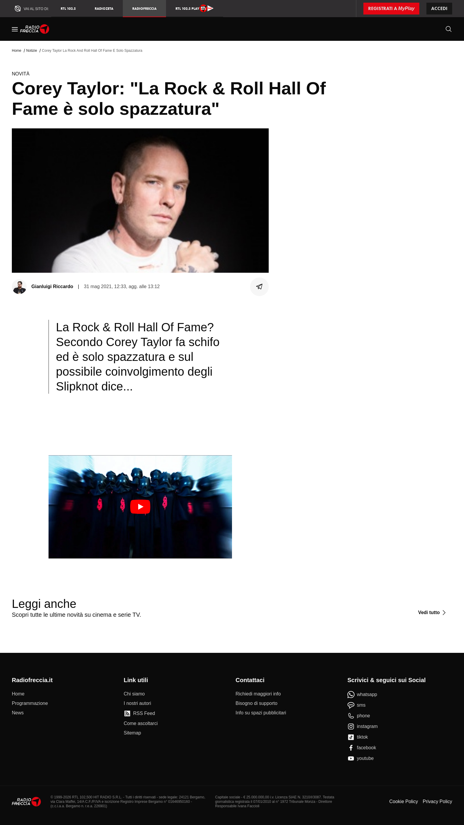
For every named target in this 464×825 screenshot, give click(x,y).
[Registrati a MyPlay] (391, 8)
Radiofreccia (144, 8)
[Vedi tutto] (432, 613)
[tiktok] (357, 737)
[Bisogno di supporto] (256, 703)
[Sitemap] (132, 733)
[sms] (356, 705)
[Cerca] (448, 29)
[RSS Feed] (139, 713)
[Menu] (15, 29)
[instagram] (362, 726)
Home (16, 51)
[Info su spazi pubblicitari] (261, 713)
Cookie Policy (403, 801)
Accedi (439, 8)
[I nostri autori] (137, 703)
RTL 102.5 (68, 8)
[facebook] (361, 747)
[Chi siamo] (134, 694)
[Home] (34, 29)
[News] (18, 713)
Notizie (31, 51)
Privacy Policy (437, 801)
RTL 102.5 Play (194, 8)
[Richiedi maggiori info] (258, 694)
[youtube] (360, 758)
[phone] (358, 715)
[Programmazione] (30, 703)
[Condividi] (259, 287)
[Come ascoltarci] (141, 723)
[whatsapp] (362, 694)
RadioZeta (104, 8)
